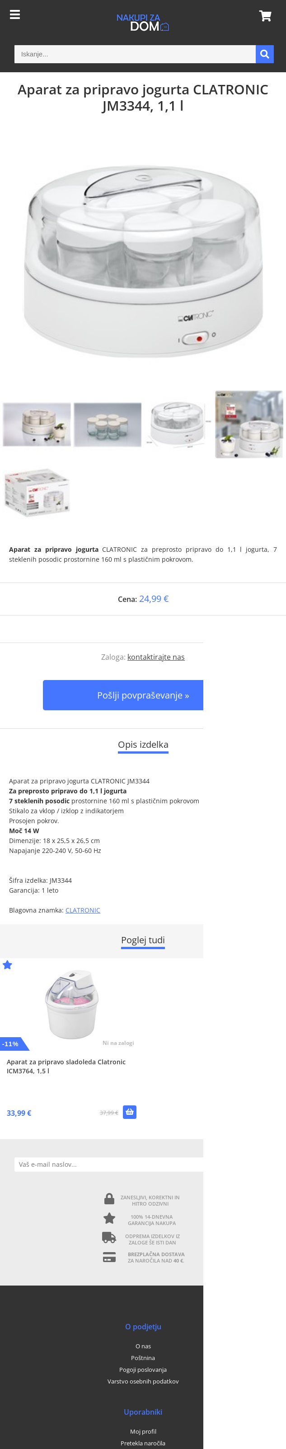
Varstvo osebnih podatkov (143, 1381)
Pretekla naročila (143, 1443)
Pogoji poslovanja (143, 1369)
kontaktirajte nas (156, 657)
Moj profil (143, 1431)
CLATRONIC (83, 910)
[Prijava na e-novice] (264, 1164)
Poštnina (143, 1358)
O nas (143, 1346)
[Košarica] (262, 16)
